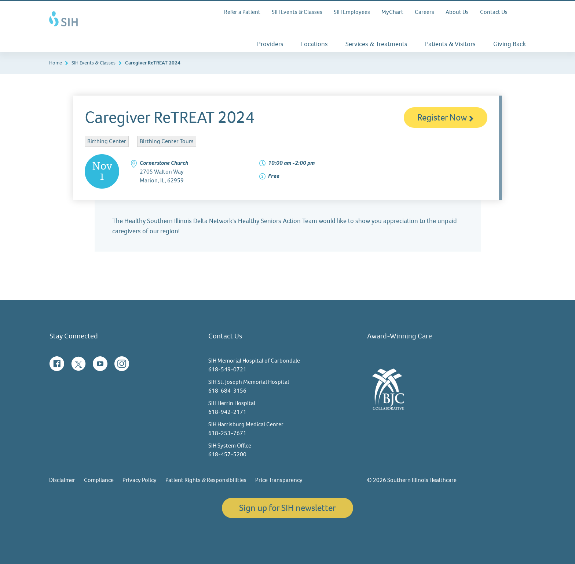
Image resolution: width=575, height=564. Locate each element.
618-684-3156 (227, 390)
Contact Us (494, 12)
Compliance (99, 480)
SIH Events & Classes (297, 12)
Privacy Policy (139, 480)
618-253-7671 (227, 433)
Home (55, 62)
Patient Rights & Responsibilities (205, 480)
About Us (457, 12)
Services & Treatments (376, 44)
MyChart (392, 12)
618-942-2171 (227, 412)
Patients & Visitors (450, 44)
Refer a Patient (242, 12)
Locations (314, 44)
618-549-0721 (227, 369)
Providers (270, 44)
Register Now (445, 117)
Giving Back (509, 44)
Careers (424, 12)
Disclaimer (62, 480)
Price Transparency (279, 480)
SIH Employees (352, 12)
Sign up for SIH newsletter (287, 508)
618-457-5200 (227, 454)
